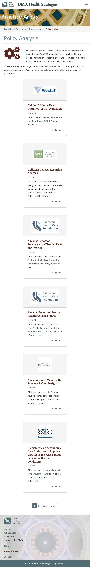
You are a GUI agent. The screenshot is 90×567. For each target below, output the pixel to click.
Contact (8, 529)
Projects (44, 70)
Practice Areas (35, 29)
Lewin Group (51, 392)
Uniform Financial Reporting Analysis (45, 171)
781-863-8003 (10, 533)
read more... (56, 130)
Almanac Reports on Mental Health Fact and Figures (44, 314)
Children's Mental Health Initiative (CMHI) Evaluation (45, 107)
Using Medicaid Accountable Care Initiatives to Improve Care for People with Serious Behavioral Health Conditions (45, 454)
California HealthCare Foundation (44, 260)
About (7, 546)
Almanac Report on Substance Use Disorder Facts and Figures (45, 244)
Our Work (8, 557)
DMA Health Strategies (37, 4)
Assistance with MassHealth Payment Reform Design (44, 381)
